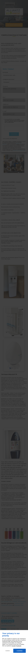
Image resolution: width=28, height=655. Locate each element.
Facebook (18, 645)
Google (14, 645)
